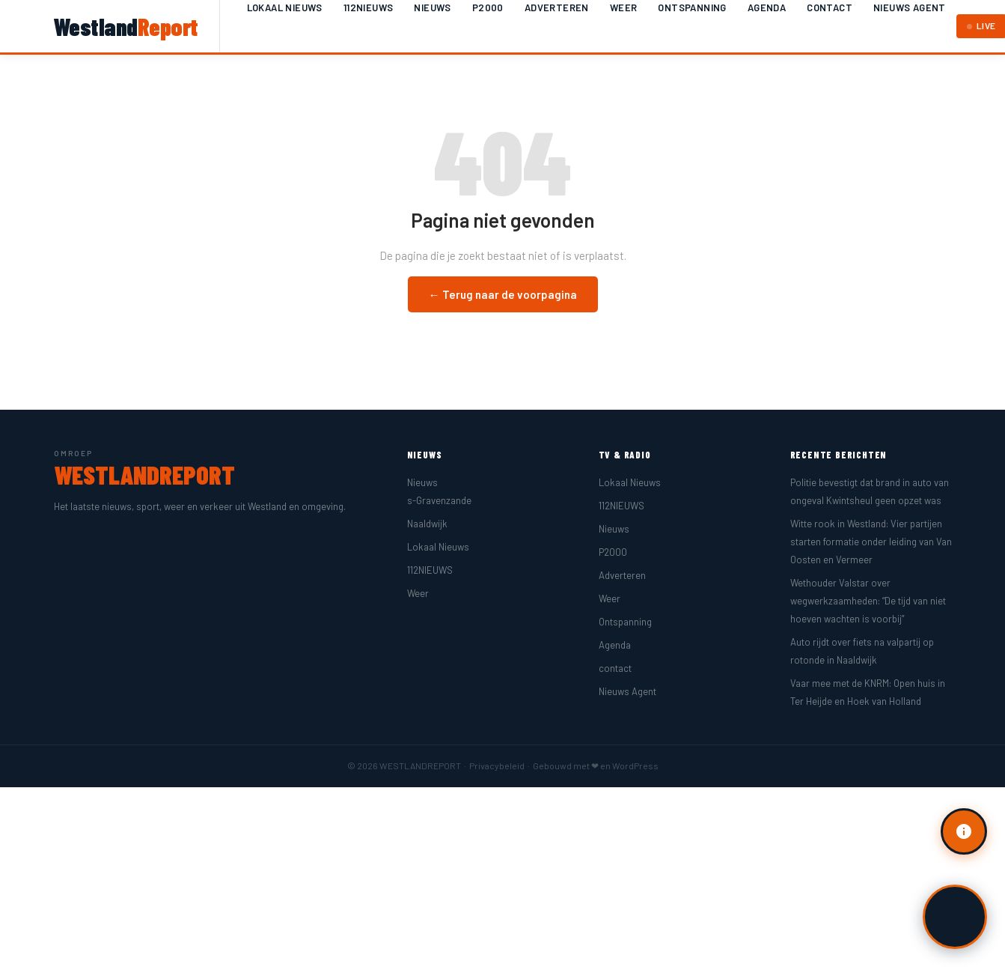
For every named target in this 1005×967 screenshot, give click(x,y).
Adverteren (557, 7)
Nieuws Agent (909, 7)
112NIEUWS (368, 7)
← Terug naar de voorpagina (503, 294)
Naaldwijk (427, 524)
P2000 (488, 7)
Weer (624, 7)
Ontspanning (692, 7)
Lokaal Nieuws (285, 7)
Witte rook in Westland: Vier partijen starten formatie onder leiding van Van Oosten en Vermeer (871, 542)
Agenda (767, 7)
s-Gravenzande (439, 500)
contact (829, 7)
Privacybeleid (497, 765)
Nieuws (432, 7)
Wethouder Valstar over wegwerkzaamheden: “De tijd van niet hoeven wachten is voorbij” (868, 601)
